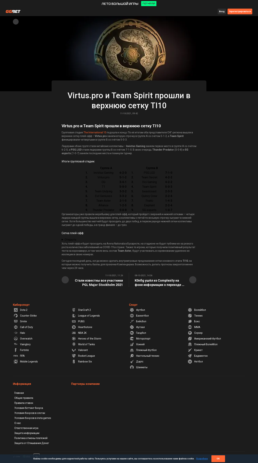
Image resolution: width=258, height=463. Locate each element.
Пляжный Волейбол (203, 344)
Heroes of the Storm (86, 338)
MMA (194, 327)
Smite (20, 321)
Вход (222, 11)
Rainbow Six (82, 361)
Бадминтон (198, 356)
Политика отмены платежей (30, 438)
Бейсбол (138, 321)
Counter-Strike (25, 316)
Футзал (137, 327)
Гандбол (138, 333)
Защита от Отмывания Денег (31, 443)
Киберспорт (21, 305)
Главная (19, 392)
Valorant (80, 350)
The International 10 (94, 132)
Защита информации (26, 433)
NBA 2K (79, 333)
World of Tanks (83, 344)
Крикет (195, 350)
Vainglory (22, 344)
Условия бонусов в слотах (29, 413)
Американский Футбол (204, 338)
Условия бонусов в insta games (32, 418)
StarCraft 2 (81, 310)
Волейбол (197, 310)
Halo (19, 333)
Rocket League (83, 356)
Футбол (137, 310)
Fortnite (21, 350)
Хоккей (137, 344)
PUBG (78, 321)
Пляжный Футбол (143, 350)
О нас (17, 423)
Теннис (195, 316)
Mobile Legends (26, 361)
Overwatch (23, 338)
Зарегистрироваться (240, 11)
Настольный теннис (144, 356)
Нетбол (195, 361)
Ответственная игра (26, 428)
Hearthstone (82, 327)
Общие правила (23, 397)
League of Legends (86, 316)
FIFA (19, 356)
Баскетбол (139, 316)
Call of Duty (23, 327)
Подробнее (202, 458)
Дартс (136, 361)
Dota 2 (20, 310)
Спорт (133, 305)
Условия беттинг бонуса (28, 408)
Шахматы (138, 367)
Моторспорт (140, 338)
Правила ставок (23, 403)
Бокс (194, 321)
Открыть (70, 239)
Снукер (195, 333)
